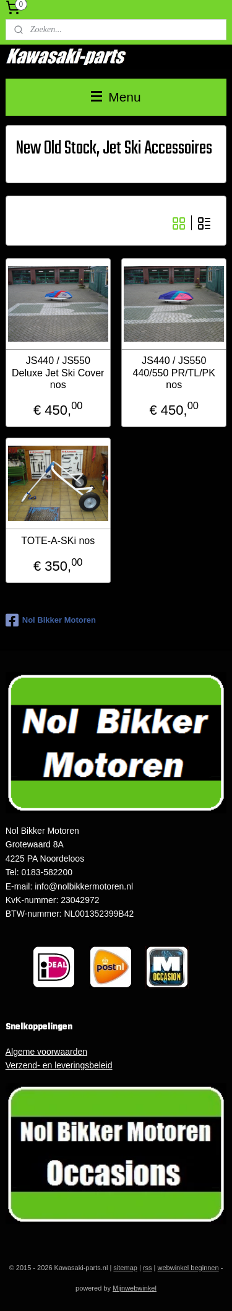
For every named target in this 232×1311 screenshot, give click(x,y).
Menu (115, 97)
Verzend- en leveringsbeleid (59, 1065)
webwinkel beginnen (188, 1267)
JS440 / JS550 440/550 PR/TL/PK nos (174, 373)
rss (147, 1267)
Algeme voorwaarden (46, 1052)
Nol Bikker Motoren (51, 620)
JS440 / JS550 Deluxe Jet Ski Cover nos (58, 373)
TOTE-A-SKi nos (58, 540)
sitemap (125, 1267)
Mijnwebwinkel (135, 1288)
